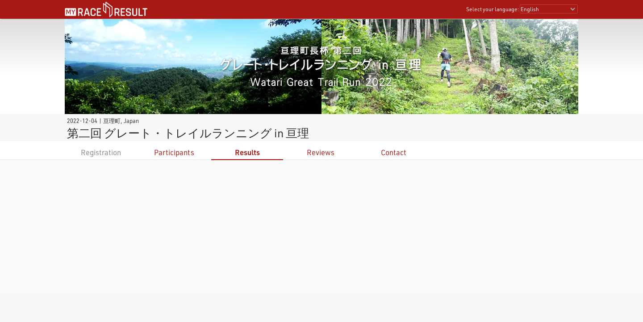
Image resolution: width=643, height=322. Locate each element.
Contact (393, 152)
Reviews (320, 152)
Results (247, 152)
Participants (174, 152)
